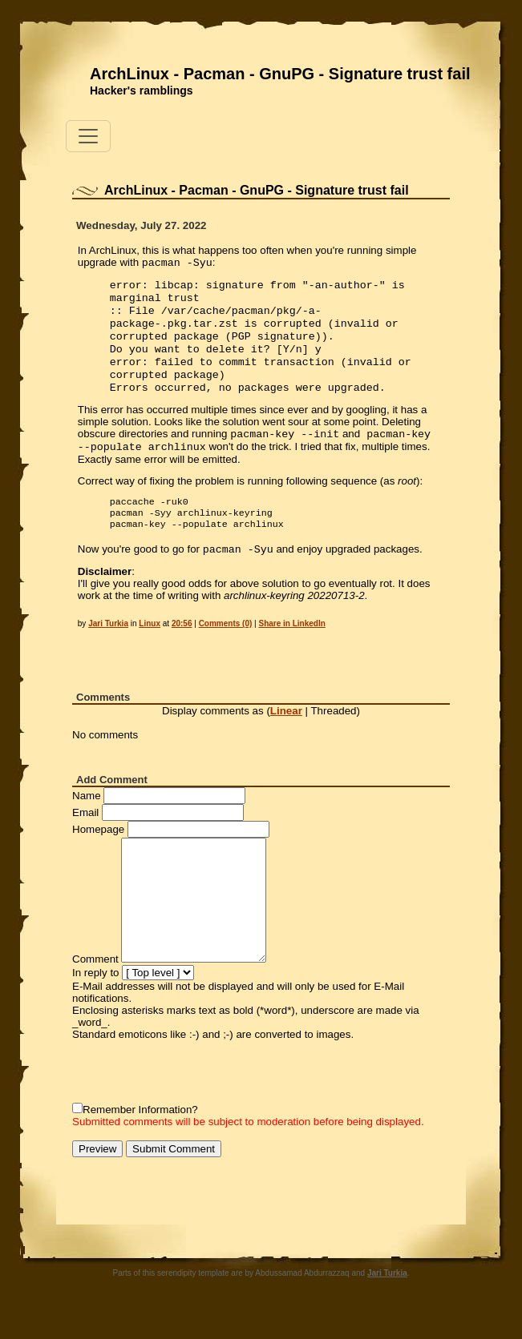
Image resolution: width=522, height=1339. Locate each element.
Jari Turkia (108, 649)
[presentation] (194, 1097)
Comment (95, 985)
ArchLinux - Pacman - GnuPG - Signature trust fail (280, 73)
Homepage (98, 855)
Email (85, 838)
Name (86, 821)
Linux (149, 649)
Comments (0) (226, 649)
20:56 (182, 649)
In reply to (95, 998)
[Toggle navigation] (88, 136)
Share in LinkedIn (291, 649)
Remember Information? (140, 1135)
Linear (286, 736)
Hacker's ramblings (141, 90)
